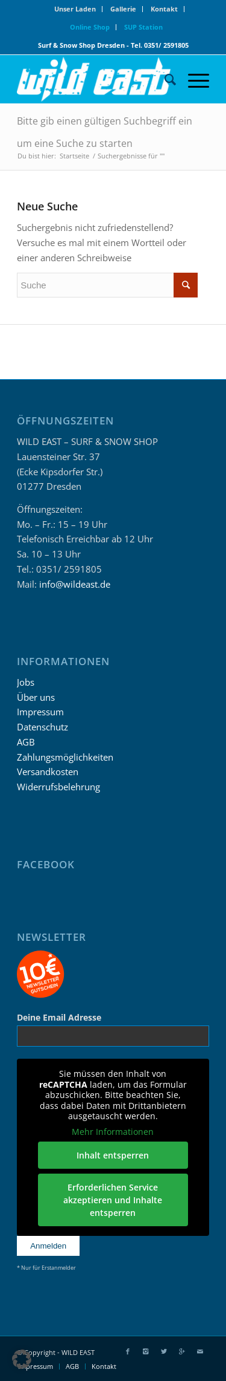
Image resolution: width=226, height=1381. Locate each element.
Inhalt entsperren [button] (113, 1155)
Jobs (25, 682)
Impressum (40, 712)
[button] (21, 1359)
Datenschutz (42, 727)
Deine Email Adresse (59, 1017)
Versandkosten (47, 771)
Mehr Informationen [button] (113, 1131)
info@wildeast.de (74, 584)
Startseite (74, 155)
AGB (26, 742)
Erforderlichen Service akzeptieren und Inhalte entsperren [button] (113, 1199)
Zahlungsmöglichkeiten (65, 757)
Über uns (36, 697)
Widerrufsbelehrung (58, 787)
